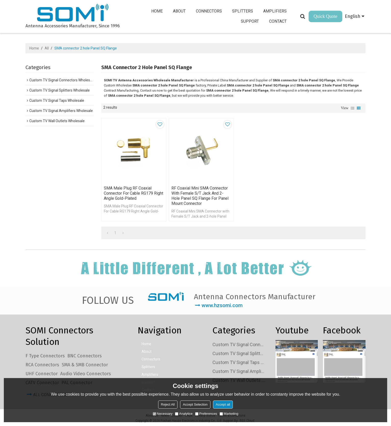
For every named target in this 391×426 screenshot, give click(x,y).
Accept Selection (195, 404)
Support (250, 21)
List (352, 108)
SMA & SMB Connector (85, 364)
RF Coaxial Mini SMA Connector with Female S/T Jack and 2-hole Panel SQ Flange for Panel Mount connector (199, 195)
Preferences (206, 414)
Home (157, 11)
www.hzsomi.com (222, 305)
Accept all (223, 404)
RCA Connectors (42, 364)
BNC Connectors (84, 355)
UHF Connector (42, 373)
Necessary (162, 414)
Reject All (168, 404)
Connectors (209, 11)
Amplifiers (275, 11)
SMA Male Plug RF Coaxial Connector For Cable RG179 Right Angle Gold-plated (128, 192)
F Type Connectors (45, 355)
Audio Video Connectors (85, 373)
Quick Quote (325, 16)
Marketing (229, 414)
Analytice (184, 414)
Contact (278, 21)
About (179, 11)
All (47, 48)
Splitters (242, 11)
